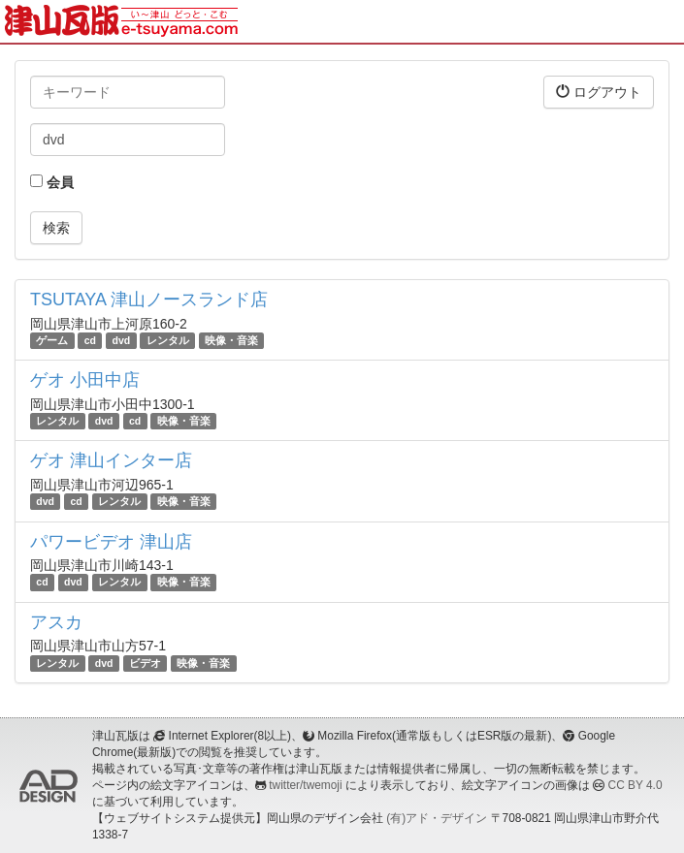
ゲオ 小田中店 (85, 380)
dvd (122, 340)
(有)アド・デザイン (436, 818)
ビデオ (145, 663)
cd (90, 340)
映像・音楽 (231, 340)
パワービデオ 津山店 (111, 542)
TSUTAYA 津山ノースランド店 (149, 299)
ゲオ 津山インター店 (111, 460)
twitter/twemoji (305, 785)
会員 (52, 182)
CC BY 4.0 (635, 785)
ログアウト (598, 91)
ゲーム (52, 340)
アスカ (56, 622)
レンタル (168, 340)
